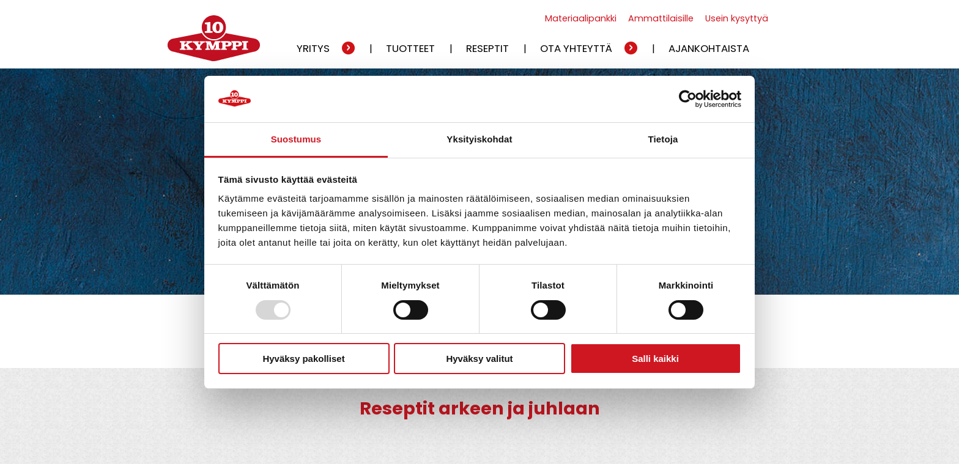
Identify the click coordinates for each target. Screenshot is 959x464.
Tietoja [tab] (663, 139)
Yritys (313, 48)
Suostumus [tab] (296, 139)
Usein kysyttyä (736, 18)
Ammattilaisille (661, 18)
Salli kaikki (655, 358)
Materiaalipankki (580, 18)
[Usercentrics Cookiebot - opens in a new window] (687, 99)
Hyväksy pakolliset (303, 358)
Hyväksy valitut (479, 358)
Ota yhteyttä (576, 48)
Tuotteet (410, 48)
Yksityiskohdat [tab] (479, 139)
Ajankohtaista (708, 48)
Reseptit (487, 48)
